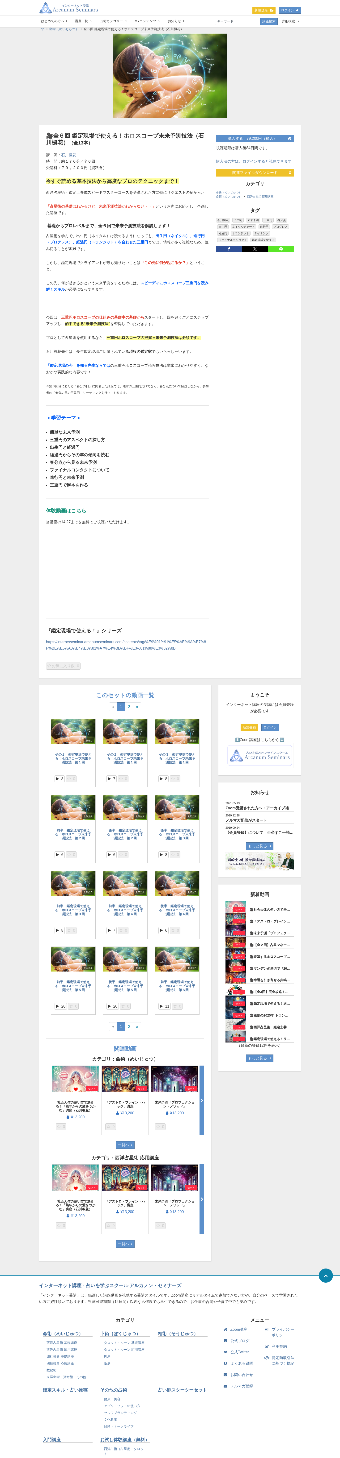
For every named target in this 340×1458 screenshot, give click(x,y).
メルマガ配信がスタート (246, 823)
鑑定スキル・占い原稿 (65, 1392)
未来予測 (253, 222)
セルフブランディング (120, 1415)
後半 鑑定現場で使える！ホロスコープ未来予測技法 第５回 (125, 988)
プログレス (280, 229)
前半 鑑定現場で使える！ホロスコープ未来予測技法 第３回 (73, 912)
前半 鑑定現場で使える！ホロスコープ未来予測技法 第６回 (177, 988)
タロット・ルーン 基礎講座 (124, 1345)
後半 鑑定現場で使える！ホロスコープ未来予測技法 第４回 (177, 912)
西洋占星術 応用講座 (260, 199)
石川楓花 (68, 157)
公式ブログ (237, 1343)
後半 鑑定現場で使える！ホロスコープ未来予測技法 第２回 (125, 837)
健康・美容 (112, 1401)
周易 (107, 1359)
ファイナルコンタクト (233, 242)
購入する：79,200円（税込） (259, 141)
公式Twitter (237, 1354)
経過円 (223, 235)
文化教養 (110, 1422)
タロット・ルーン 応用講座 (124, 1352)
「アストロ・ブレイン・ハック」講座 (125, 1107)
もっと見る (259, 848)
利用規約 (277, 1349)
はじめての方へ (54, 21)
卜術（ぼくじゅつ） (120, 1336)
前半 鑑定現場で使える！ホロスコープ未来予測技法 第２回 (73, 837)
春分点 (281, 222)
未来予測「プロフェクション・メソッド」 (175, 1107)
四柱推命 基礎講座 (60, 1359)
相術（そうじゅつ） (178, 1336)
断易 (107, 1365)
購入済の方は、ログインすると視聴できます (254, 164)
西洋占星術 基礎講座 (62, 1345)
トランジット (240, 235)
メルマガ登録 (239, 1388)
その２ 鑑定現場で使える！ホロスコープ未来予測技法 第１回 (125, 761)
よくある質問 (239, 1366)
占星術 (238, 222)
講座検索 (269, 21)
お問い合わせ (239, 1377)
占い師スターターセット (182, 1392)
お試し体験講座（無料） (124, 1442)
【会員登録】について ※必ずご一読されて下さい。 (270, 835)
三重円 (268, 222)
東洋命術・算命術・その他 (66, 1379)
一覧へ (125, 1147)
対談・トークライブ (119, 1429)
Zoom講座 (236, 1332)
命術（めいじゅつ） (64, 31)
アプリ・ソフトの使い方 (122, 1408)
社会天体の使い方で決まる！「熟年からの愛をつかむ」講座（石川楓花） (75, 1109)
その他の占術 (113, 1392)
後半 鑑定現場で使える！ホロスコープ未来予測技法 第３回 (177, 837)
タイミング (261, 235)
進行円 (264, 229)
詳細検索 (290, 21)
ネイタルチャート (243, 229)
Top (41, 31)
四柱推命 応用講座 (60, 1365)
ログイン (290, 10)
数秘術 (51, 1372)
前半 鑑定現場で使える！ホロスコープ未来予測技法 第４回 (125, 912)
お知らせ (176, 21)
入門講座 (52, 1442)
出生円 (223, 229)
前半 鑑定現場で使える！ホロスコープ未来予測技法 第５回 (73, 988)
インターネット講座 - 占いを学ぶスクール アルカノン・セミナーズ (110, 1287)
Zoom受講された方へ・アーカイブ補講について (266, 810)
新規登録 (264, 10)
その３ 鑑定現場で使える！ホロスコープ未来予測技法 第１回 (177, 761)
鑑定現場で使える (263, 242)
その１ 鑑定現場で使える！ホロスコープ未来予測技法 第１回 (73, 761)
